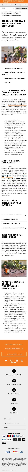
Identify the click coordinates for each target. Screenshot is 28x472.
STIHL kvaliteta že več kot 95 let (14, 375)
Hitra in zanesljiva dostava (14, 384)
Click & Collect (14, 413)
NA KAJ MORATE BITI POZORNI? (13, 68)
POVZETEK (7, 82)
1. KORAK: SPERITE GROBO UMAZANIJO (12, 215)
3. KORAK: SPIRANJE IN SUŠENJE (10, 224)
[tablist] (25, 5)
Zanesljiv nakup (14, 403)
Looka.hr (14, 470)
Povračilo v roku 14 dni (14, 394)
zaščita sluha (9, 177)
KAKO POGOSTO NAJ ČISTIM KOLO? (14, 78)
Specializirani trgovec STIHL (19, 185)
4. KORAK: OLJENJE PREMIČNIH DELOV (12, 228)
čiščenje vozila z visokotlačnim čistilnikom (14, 105)
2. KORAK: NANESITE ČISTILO (9, 219)
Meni (8, 8)
